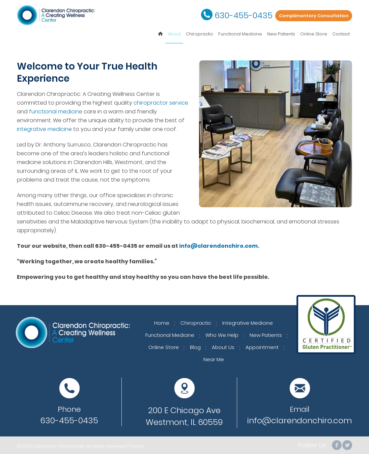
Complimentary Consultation (313, 15)
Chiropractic (199, 34)
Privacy (136, 446)
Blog (195, 347)
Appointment (262, 347)
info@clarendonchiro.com (299, 420)
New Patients (281, 34)
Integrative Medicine (247, 322)
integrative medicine (44, 129)
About (174, 34)
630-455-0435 (244, 15)
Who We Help (221, 335)
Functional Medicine (240, 34)
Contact (341, 34)
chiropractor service (161, 103)
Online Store (313, 34)
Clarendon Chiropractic (59, 446)
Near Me (213, 359)
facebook (337, 445)
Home (161, 322)
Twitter (347, 445)
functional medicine (55, 111)
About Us (223, 347)
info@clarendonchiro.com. (219, 246)
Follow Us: (312, 445)
